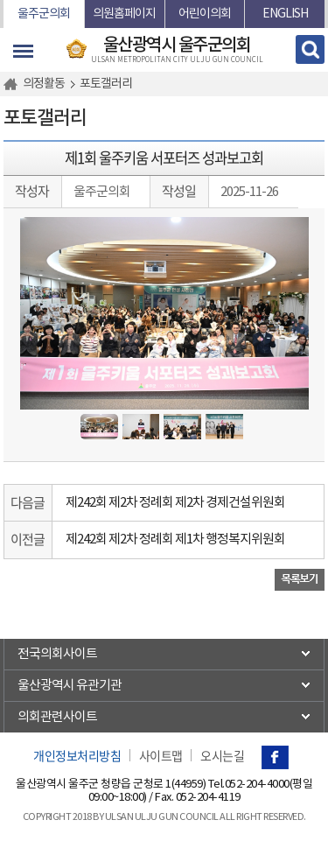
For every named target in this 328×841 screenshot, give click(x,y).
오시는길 (222, 755)
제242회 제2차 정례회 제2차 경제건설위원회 (175, 502)
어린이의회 (204, 14)
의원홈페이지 (124, 14)
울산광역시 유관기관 (69, 685)
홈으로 (13, 84)
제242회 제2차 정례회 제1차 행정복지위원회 (175, 539)
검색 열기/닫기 (310, 49)
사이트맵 (161, 755)
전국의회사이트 (57, 654)
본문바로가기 (3, 0)
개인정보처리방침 (77, 755)
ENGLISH (285, 14)
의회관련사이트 (57, 717)
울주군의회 (43, 14)
